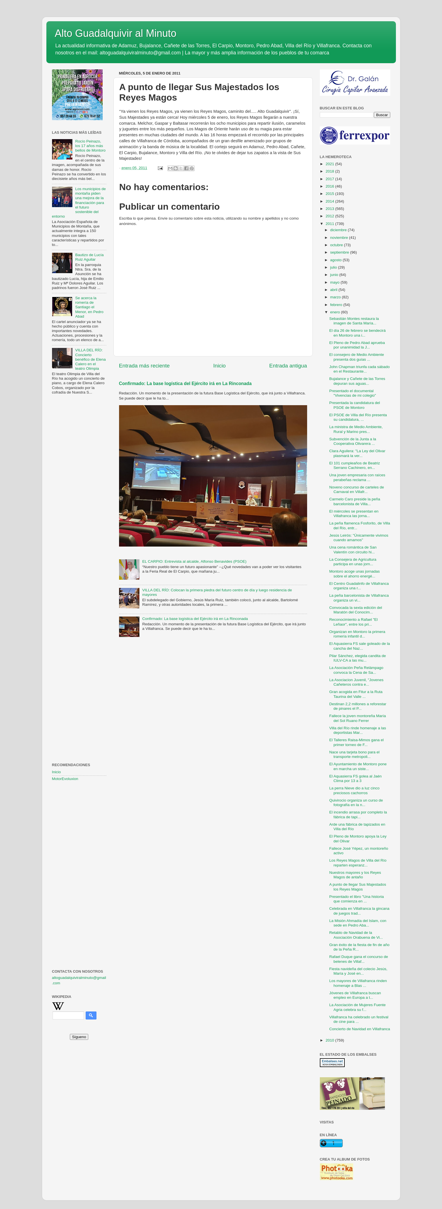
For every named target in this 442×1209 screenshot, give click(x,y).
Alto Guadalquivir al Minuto (115, 33)
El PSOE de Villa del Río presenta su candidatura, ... (358, 417)
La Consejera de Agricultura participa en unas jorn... (352, 561)
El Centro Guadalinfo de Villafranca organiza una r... (359, 585)
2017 (330, 179)
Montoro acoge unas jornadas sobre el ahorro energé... (354, 573)
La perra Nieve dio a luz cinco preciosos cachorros (354, 790)
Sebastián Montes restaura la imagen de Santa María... (354, 320)
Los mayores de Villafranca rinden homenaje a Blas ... (358, 983)
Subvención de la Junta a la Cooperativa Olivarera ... (352, 441)
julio (334, 267)
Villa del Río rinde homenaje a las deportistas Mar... (357, 730)
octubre (337, 245)
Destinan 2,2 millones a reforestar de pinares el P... (357, 706)
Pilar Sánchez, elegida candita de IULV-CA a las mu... (357, 658)
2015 (330, 194)
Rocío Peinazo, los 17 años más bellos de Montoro (90, 145)
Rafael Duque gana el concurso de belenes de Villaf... (358, 959)
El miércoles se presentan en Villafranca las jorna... (353, 513)
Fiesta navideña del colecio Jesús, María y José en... (358, 971)
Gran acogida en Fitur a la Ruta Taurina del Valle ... (355, 694)
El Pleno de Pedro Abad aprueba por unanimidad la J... (357, 345)
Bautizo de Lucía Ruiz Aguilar (89, 257)
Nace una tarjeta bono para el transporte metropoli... (354, 754)
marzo (336, 297)
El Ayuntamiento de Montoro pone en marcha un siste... (358, 766)
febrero (337, 305)
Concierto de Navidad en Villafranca (359, 1029)
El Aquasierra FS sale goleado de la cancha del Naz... (359, 645)
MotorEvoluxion (65, 779)
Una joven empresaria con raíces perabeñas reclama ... (357, 477)
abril (334, 290)
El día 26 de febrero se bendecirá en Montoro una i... (357, 332)
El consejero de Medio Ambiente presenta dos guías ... (356, 356)
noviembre (339, 237)
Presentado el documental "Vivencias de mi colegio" (352, 393)
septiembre (340, 252)
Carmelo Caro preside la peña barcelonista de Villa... (354, 501)
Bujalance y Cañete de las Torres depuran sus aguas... (357, 381)
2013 (330, 209)
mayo (335, 282)
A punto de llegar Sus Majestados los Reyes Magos (357, 886)
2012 (330, 216)
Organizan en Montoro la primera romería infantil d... (357, 634)
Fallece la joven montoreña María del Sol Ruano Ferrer (357, 718)
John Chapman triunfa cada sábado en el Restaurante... (359, 369)
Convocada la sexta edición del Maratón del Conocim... (355, 609)
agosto (336, 260)
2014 (330, 201)
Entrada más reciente (144, 366)
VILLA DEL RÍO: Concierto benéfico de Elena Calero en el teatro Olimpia (90, 359)
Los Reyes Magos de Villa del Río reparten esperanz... (357, 862)
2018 (330, 171)
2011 (330, 224)
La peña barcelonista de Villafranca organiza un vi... (359, 597)
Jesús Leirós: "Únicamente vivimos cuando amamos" (358, 537)
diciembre (339, 230)
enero (335, 312)
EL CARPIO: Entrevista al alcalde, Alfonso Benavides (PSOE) (194, 561)
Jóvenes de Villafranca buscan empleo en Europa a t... (355, 995)
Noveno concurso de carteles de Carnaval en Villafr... (356, 489)
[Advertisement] (79, 491)
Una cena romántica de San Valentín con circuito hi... (352, 549)
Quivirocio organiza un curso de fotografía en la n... (356, 802)
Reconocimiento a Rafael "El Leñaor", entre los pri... (353, 621)
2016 (330, 186)
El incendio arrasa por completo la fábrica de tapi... (358, 814)
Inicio (219, 366)
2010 (330, 1040)
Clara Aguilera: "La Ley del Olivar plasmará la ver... (357, 453)
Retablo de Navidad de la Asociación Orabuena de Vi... (356, 934)
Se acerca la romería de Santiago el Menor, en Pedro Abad (89, 307)
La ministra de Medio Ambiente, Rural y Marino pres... (356, 429)
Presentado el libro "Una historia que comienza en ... (356, 898)
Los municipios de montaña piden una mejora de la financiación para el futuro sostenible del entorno (79, 202)
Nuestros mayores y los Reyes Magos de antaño (355, 874)
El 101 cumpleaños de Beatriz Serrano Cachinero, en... (354, 465)
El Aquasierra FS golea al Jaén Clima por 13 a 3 (355, 778)
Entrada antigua (288, 366)
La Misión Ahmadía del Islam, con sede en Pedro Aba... (357, 923)
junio (334, 275)
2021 (330, 164)
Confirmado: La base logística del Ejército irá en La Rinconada (185, 383)
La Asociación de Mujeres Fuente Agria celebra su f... (357, 1007)
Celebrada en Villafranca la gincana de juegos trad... (359, 910)
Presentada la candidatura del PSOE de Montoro (354, 405)
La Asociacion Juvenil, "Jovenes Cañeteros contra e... (356, 682)
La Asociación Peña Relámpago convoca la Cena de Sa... (356, 670)
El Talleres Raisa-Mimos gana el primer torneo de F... (356, 742)
